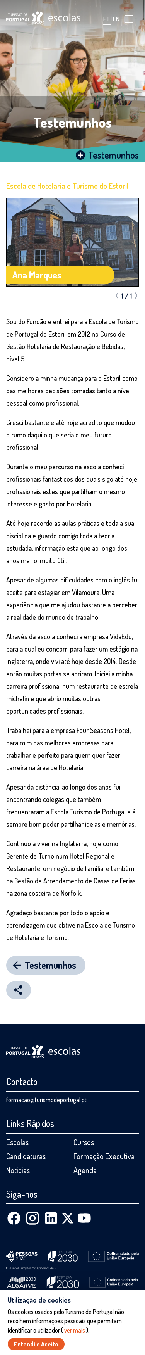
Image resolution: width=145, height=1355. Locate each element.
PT (107, 19)
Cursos (83, 1142)
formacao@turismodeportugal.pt (46, 1100)
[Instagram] (32, 1218)
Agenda (85, 1170)
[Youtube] (84, 1218)
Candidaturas (26, 1156)
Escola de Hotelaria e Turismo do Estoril (67, 186)
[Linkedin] (51, 1218)
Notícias (18, 1170)
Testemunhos (72, 122)
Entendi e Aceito (36, 1344)
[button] (129, 19)
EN (116, 19)
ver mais (74, 1330)
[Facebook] (14, 1218)
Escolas (17, 1142)
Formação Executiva (104, 1156)
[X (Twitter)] (67, 1218)
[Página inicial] (43, 18)
